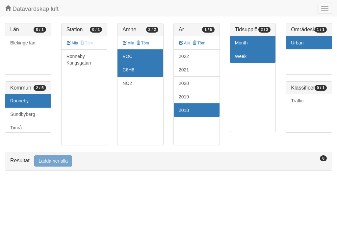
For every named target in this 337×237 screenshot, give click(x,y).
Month (241, 42)
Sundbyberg (22, 114)
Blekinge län (22, 42)
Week (241, 56)
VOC (127, 56)
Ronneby (19, 100)
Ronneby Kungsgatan (78, 60)
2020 (184, 83)
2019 (184, 96)
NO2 (127, 83)
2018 (184, 110)
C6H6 (128, 69)
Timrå (16, 127)
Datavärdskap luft (32, 8)
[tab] (168, 161)
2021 (184, 69)
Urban (297, 42)
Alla (72, 43)
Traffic (297, 100)
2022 (184, 56)
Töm (142, 43)
